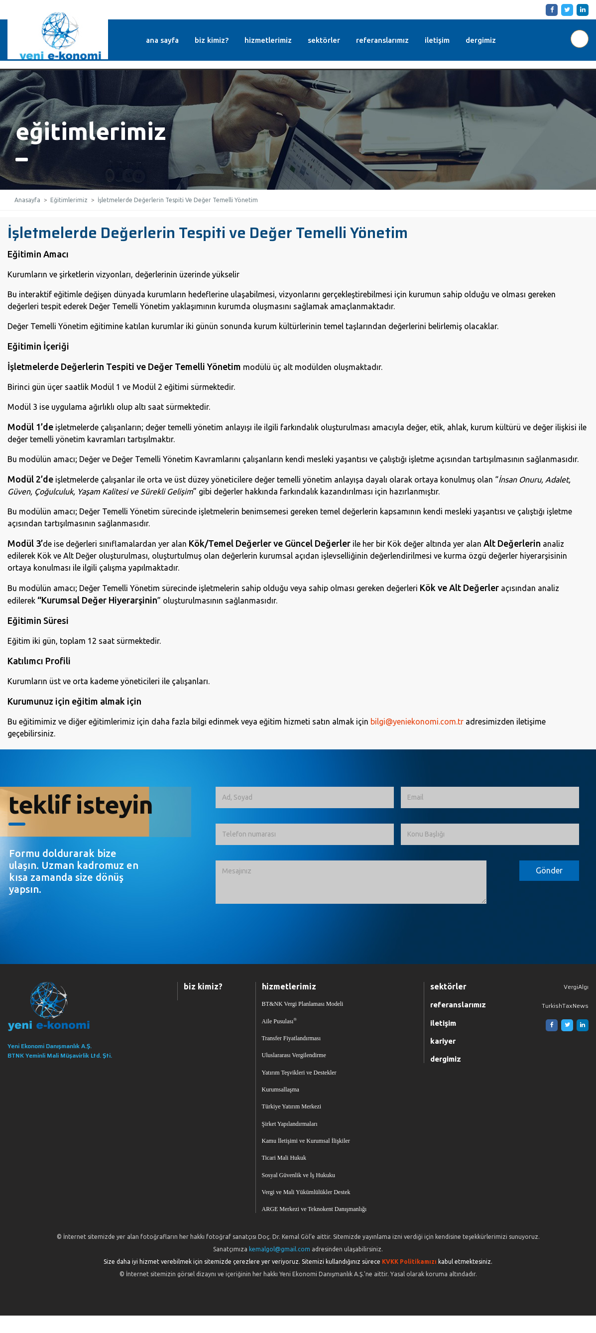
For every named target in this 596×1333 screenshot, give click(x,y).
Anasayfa (27, 200)
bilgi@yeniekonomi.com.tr (417, 721)
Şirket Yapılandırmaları (290, 1134)
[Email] (490, 797)
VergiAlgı (576, 986)
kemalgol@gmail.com (279, 1266)
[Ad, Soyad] (305, 797)
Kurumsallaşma (280, 1097)
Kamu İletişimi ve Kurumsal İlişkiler (306, 1152)
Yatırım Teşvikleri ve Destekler (299, 1079)
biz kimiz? (225, 40)
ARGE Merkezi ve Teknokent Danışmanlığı (314, 1226)
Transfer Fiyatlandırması (291, 1042)
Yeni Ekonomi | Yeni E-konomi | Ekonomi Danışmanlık (61, 35)
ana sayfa (175, 40)
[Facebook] (550, 9)
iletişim (450, 40)
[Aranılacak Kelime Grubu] (580, 39)
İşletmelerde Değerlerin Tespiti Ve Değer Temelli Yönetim (178, 200)
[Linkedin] (581, 9)
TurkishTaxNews (565, 1006)
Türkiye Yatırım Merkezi (292, 1115)
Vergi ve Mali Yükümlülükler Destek (306, 1208)
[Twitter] (565, 9)
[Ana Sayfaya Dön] (80, 1007)
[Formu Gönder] (549, 870)
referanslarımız (395, 40)
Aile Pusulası (279, 1023)
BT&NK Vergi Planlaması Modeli (303, 1005)
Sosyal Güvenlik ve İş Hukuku (298, 1189)
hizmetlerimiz (281, 40)
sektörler (337, 40)
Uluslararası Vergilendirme (294, 1060)
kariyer (443, 1045)
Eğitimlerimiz (69, 200)
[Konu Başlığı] (490, 834)
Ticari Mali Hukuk (284, 1171)
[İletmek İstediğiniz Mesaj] (351, 882)
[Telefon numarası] (305, 834)
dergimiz (494, 40)
